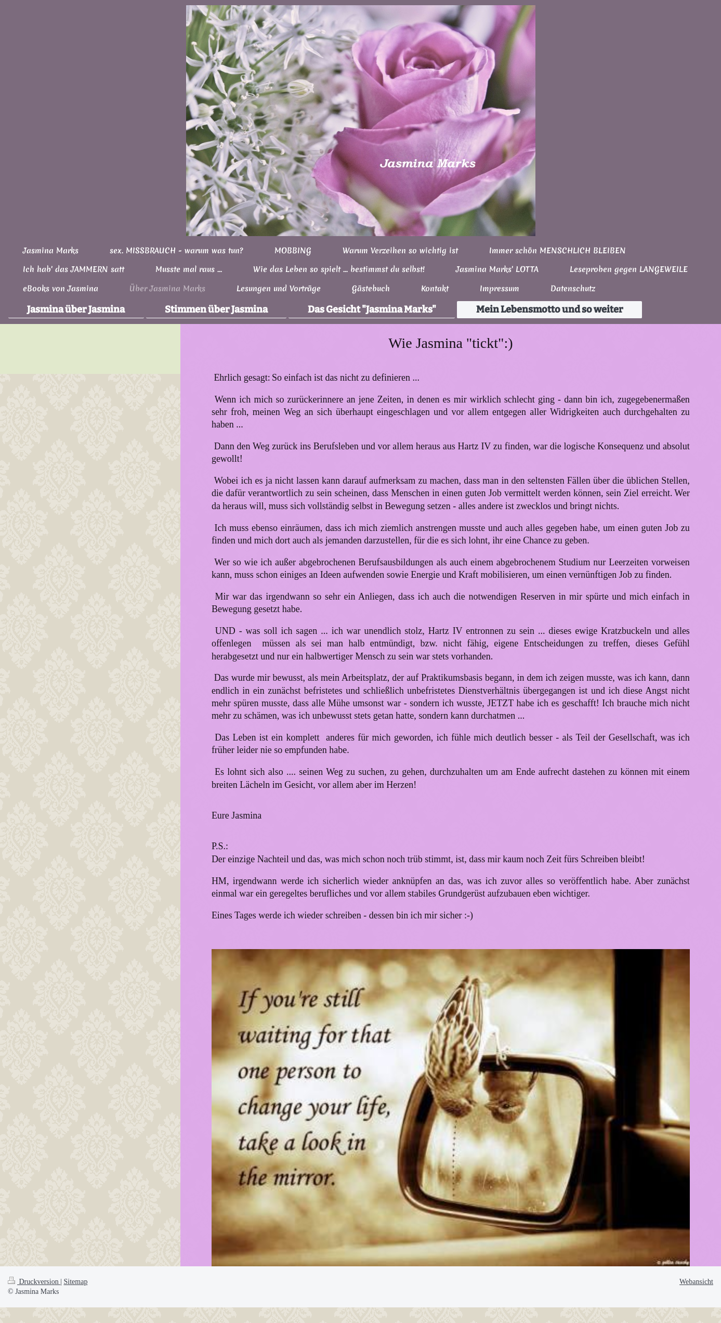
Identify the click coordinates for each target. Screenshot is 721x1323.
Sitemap (76, 1282)
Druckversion (34, 1282)
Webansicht (696, 1282)
